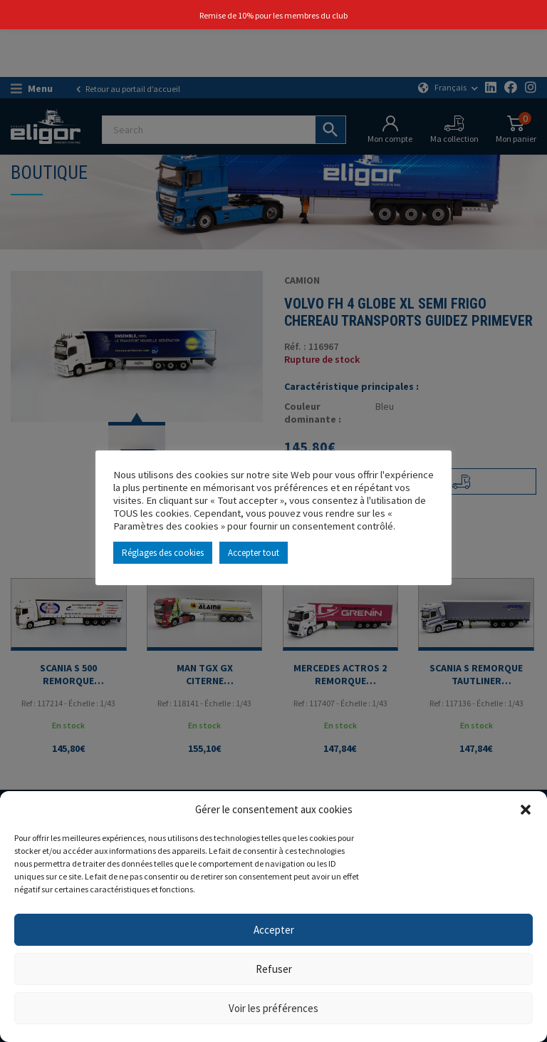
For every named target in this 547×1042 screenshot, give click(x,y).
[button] (526, 810)
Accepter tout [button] (253, 553)
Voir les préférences (273, 1008)
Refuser (274, 969)
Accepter (274, 930)
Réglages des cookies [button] (163, 553)
